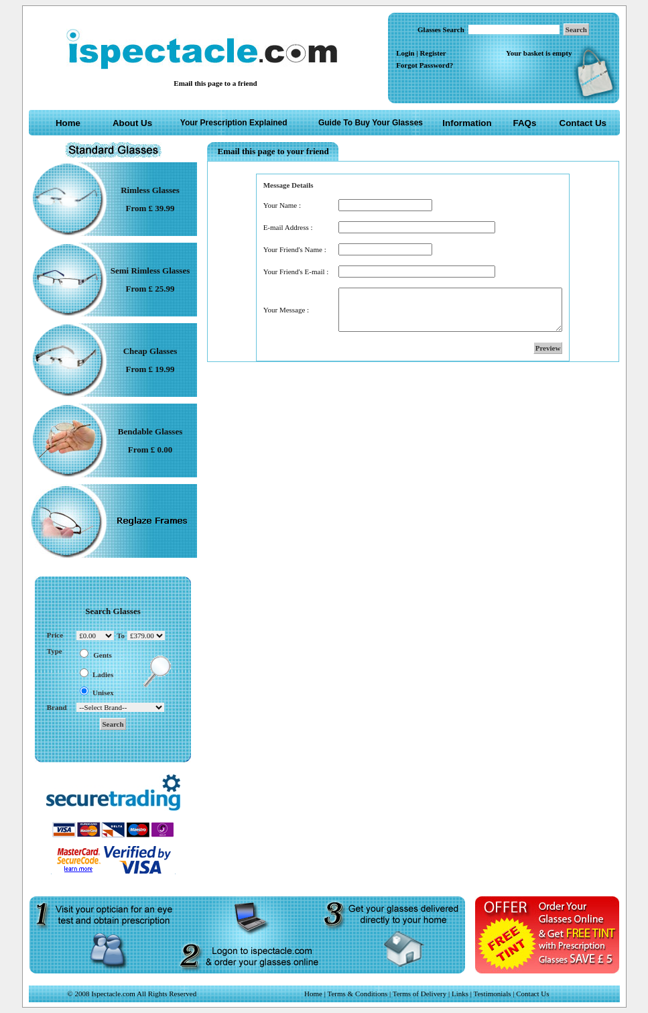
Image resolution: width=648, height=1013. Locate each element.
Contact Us (583, 123)
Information (466, 123)
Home (68, 123)
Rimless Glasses (150, 190)
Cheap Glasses (150, 351)
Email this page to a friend (215, 83)
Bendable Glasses (150, 431)
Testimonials (492, 994)
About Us (132, 123)
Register (433, 53)
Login (405, 53)
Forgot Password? (424, 65)
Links (460, 994)
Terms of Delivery (420, 994)
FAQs (525, 123)
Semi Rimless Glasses (150, 270)
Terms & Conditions (358, 994)
